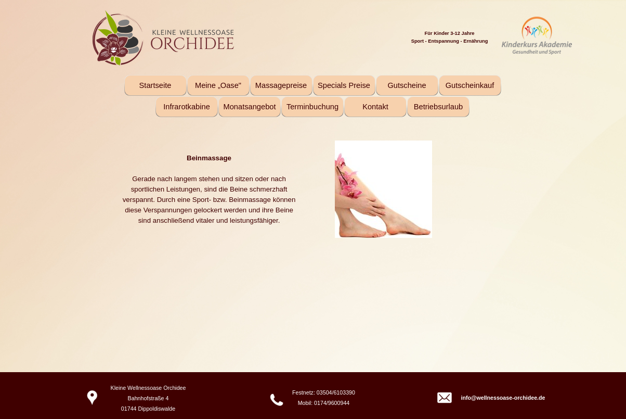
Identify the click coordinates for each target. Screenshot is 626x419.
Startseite (155, 85)
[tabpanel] (493, 36)
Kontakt (375, 107)
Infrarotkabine (186, 107)
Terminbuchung (312, 107)
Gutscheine (406, 85)
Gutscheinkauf (470, 85)
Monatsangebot (249, 107)
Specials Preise (344, 85)
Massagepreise (281, 85)
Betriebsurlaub (438, 107)
